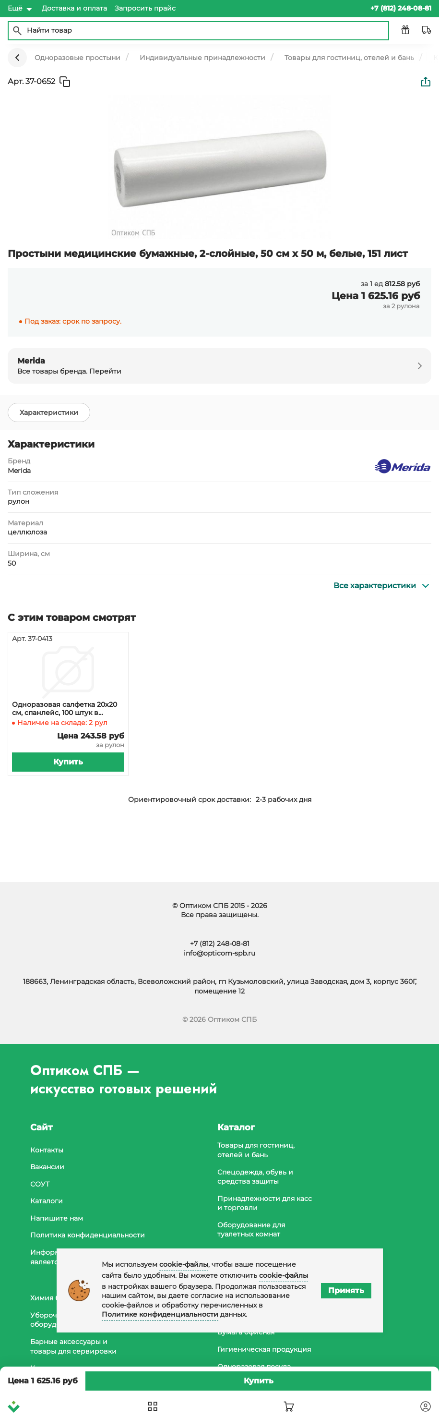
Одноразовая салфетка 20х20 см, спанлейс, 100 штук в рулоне (64, 709)
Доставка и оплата (74, 8)
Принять (346, 1290)
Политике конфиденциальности (160, 1314)
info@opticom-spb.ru (219, 953)
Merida (19, 470)
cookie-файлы (183, 1264)
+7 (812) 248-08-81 (219, 943)
